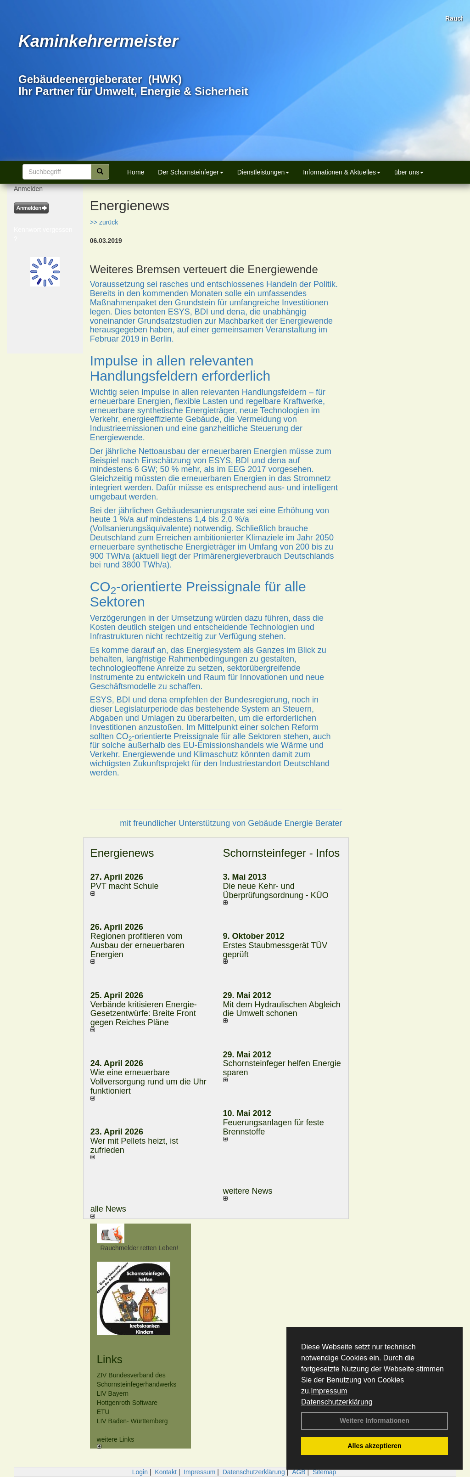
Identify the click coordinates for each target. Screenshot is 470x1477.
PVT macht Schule (124, 886)
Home (135, 172)
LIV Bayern (113, 1393)
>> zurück (104, 222)
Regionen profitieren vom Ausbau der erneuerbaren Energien (137, 945)
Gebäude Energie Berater (295, 823)
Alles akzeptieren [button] (374, 1445)
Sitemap (324, 1472)
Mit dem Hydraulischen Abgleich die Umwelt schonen (282, 1009)
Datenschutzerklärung (337, 1402)
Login (140, 1472)
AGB (299, 1472)
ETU (103, 1411)
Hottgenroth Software (127, 1402)
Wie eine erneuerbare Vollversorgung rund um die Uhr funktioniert (148, 1081)
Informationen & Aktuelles (341, 172)
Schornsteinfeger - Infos (281, 853)
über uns (409, 172)
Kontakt (165, 1472)
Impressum (329, 1391)
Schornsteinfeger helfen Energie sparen (282, 1068)
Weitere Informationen (374, 1420)
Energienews (122, 853)
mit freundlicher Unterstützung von (184, 823)
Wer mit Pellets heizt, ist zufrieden (134, 1145)
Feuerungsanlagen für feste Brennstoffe (273, 1127)
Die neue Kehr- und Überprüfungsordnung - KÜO (276, 891)
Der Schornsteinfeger (190, 172)
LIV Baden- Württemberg (132, 1421)
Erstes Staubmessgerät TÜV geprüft (275, 950)
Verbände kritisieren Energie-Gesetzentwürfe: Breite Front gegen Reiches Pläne (143, 1014)
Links (110, 1359)
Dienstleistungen (263, 172)
